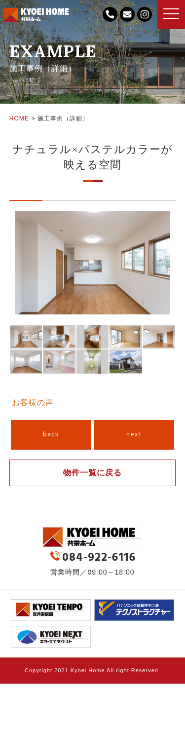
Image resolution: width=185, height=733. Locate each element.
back (51, 434)
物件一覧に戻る (92, 472)
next (134, 434)
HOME (19, 118)
